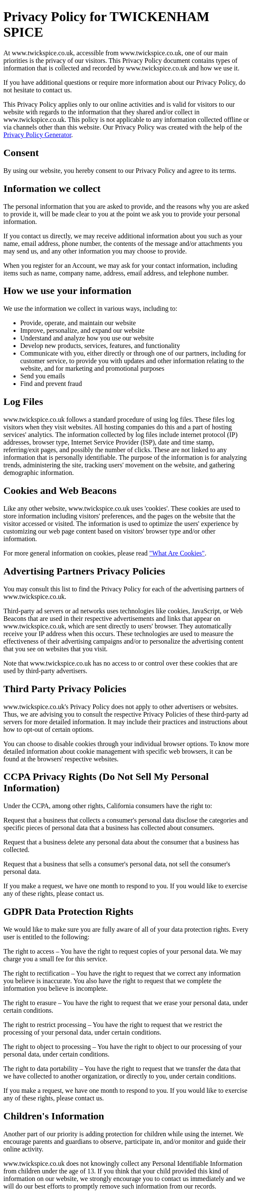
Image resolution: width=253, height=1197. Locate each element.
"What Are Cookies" (177, 553)
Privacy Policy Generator (37, 134)
